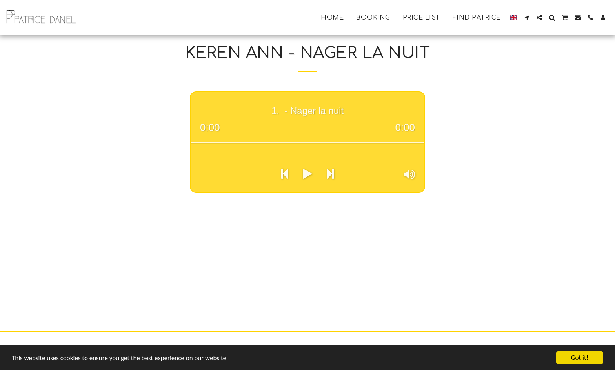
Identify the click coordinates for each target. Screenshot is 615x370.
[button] (527, 18)
